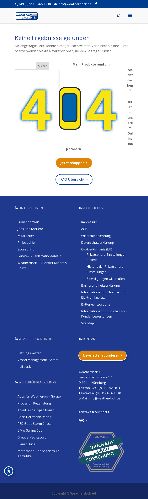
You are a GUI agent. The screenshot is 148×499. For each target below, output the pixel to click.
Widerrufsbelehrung (96, 236)
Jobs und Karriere (30, 229)
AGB (84, 229)
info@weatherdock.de (104, 398)
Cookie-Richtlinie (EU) (96, 249)
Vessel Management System (38, 360)
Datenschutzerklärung (97, 242)
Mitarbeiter (26, 236)
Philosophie (26, 242)
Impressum (89, 222)
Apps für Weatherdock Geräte (39, 396)
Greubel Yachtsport (32, 437)
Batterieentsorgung (95, 304)
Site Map (87, 323)
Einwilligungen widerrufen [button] (106, 279)
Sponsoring (26, 249)
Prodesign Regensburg (34, 403)
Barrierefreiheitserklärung (100, 285)
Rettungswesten (29, 353)
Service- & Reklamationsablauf (39, 256)
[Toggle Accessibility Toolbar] (8, 471)
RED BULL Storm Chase (34, 424)
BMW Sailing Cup (30, 430)
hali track (24, 366)
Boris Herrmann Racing (34, 417)
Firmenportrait (28, 222)
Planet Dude (26, 444)
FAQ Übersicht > (73, 179)
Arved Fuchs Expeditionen (36, 410)
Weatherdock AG (83, 493)
